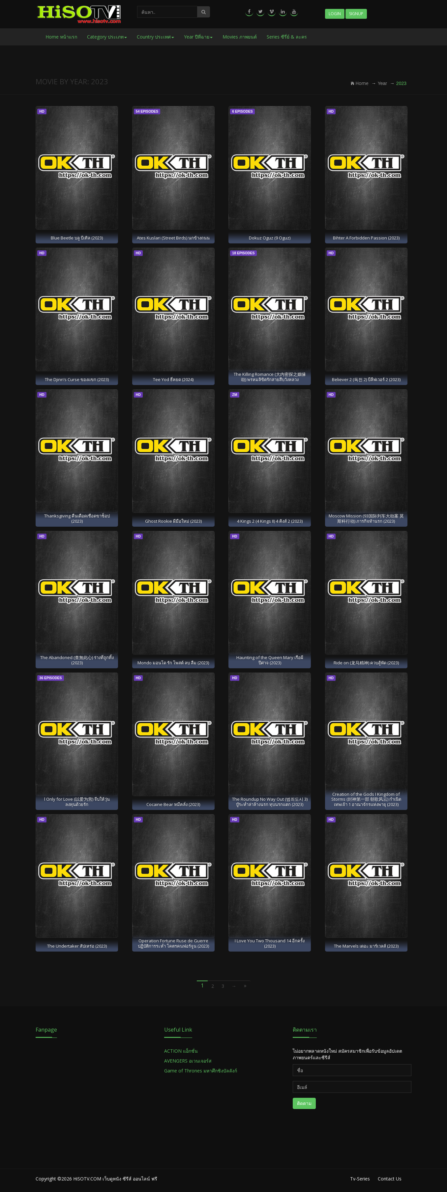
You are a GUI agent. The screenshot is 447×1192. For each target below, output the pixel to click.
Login (335, 13)
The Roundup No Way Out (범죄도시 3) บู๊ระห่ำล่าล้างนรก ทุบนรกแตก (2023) (270, 801)
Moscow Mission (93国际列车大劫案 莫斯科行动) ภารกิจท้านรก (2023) (366, 518)
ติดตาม (304, 1103)
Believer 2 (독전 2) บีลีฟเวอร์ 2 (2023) (366, 379)
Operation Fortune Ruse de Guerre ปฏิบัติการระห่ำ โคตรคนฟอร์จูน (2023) (173, 943)
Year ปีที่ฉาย (198, 37)
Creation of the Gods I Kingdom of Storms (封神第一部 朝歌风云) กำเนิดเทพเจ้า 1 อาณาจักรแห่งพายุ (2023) (366, 799)
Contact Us (390, 1179)
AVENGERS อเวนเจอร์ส (188, 1061)
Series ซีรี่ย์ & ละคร (287, 37)
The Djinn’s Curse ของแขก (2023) (77, 379)
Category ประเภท (107, 37)
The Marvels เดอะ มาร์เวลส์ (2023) (366, 946)
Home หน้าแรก (61, 37)
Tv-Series (360, 1179)
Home (360, 83)
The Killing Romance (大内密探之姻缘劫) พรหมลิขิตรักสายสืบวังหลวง (270, 376)
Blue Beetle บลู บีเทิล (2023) (77, 238)
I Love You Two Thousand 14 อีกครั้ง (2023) (270, 943)
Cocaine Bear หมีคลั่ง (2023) (173, 804)
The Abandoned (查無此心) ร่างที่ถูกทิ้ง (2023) (77, 659)
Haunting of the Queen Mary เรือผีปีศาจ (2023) (269, 659)
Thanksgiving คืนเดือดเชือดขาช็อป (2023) (77, 518)
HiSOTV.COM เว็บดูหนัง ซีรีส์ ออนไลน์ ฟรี (115, 1179)
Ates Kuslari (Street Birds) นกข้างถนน (173, 238)
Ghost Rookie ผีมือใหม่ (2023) (173, 521)
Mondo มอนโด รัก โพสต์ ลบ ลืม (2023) (173, 663)
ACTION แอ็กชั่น (181, 1051)
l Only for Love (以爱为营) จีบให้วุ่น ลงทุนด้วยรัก (77, 801)
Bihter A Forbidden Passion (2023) (366, 238)
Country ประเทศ (155, 37)
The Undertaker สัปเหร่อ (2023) (77, 946)
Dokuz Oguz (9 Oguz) (269, 238)
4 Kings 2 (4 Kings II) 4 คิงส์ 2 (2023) (270, 521)
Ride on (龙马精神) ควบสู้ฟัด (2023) (366, 663)
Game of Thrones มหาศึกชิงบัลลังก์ (201, 1070)
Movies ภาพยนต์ (240, 37)
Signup (356, 13)
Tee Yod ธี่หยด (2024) (173, 379)
